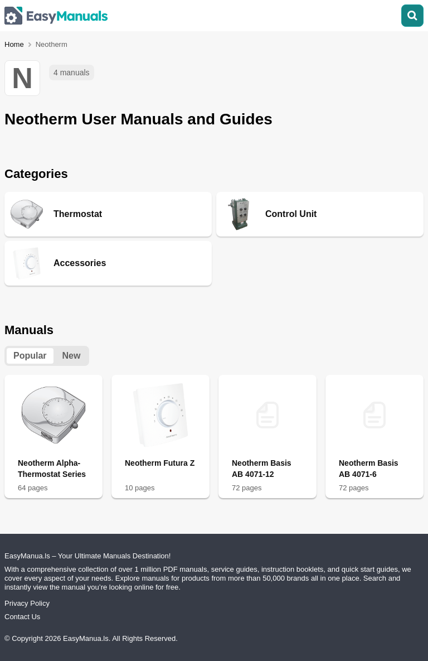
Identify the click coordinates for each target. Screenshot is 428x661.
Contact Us (22, 616)
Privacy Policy (27, 603)
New (71, 355)
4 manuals (72, 72)
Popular (30, 355)
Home (14, 44)
